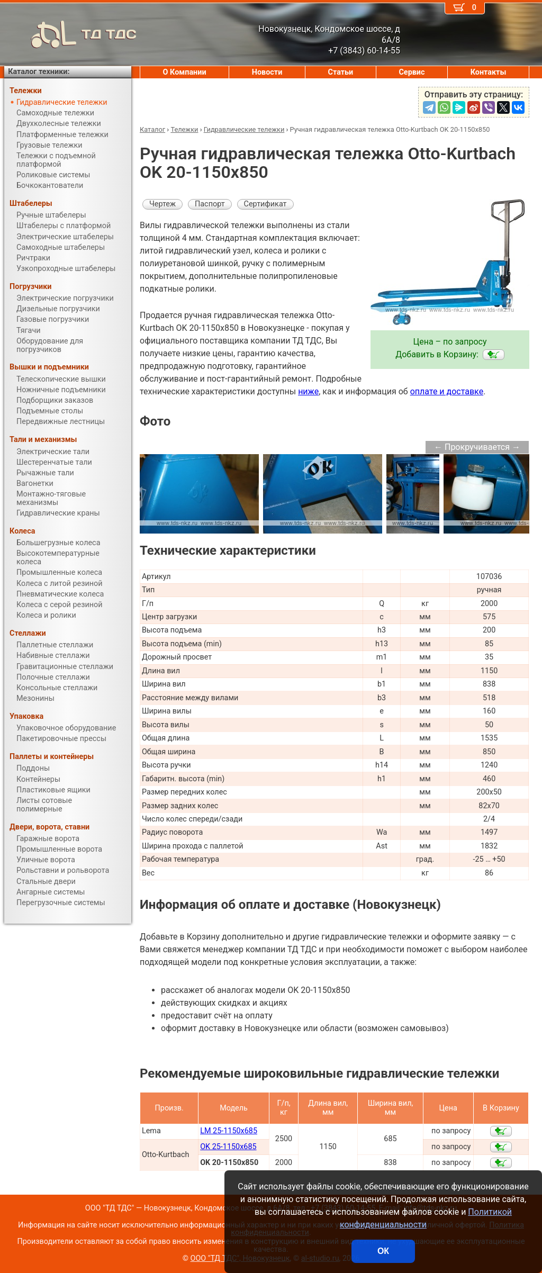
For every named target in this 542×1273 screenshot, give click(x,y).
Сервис (411, 72)
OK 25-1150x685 (228, 1146)
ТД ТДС (70, 34)
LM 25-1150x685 (228, 1130)
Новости (267, 72)
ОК (383, 1251)
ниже (308, 391)
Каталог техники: (38, 71)
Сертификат (265, 204)
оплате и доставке (447, 391)
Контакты (489, 72)
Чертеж (162, 204)
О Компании (184, 72)
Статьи (340, 72)
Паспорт (210, 204)
